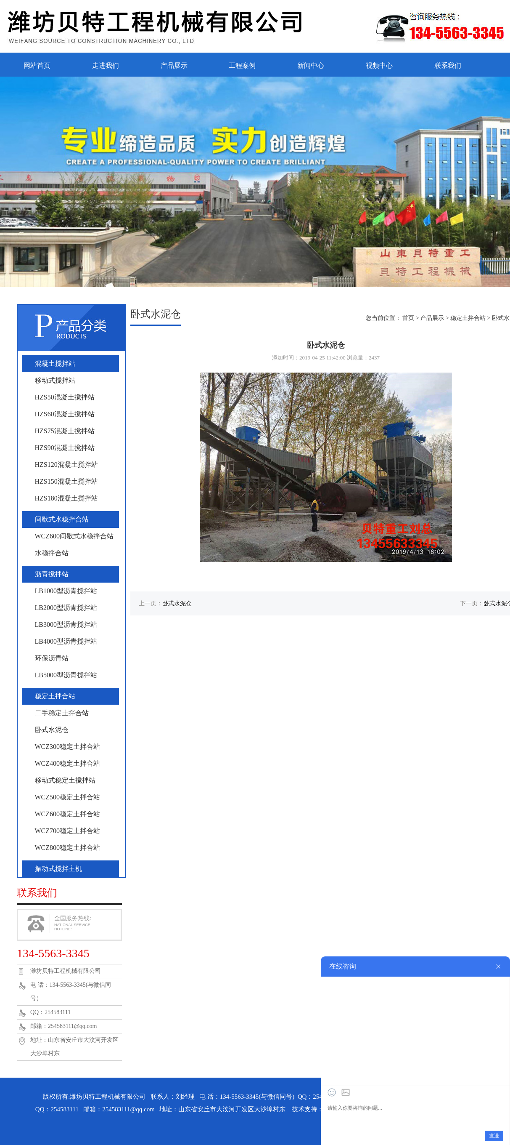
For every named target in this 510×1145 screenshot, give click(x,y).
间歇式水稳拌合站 (62, 519)
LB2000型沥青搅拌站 (66, 607)
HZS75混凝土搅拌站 (65, 430)
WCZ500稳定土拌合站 (67, 797)
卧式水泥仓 (52, 729)
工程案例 (242, 65)
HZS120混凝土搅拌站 (66, 464)
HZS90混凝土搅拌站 (65, 447)
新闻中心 (310, 65)
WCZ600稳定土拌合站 (67, 813)
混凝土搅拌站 (55, 363)
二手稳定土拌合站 (62, 712)
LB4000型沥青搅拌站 (66, 641)
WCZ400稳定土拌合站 (67, 763)
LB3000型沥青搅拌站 (66, 624)
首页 (408, 318)
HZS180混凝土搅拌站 (66, 498)
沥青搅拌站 (52, 574)
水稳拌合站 (52, 553)
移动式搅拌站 (55, 380)
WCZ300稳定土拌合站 (67, 746)
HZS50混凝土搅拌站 (65, 397)
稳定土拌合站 (55, 696)
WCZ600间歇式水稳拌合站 (74, 536)
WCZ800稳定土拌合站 (67, 847)
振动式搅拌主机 (58, 868)
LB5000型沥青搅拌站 (66, 675)
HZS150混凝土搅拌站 (66, 481)
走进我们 (105, 65)
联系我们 (447, 65)
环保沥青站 (52, 658)
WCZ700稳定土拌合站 (67, 830)
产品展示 (174, 65)
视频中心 (379, 65)
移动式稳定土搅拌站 (65, 780)
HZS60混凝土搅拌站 (65, 414)
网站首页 (37, 65)
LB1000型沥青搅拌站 (66, 590)
